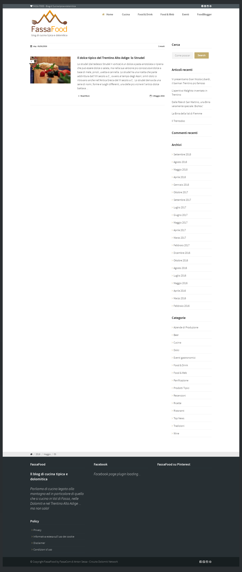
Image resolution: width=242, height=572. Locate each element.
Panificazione (181, 380)
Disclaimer (39, 543)
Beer (176, 335)
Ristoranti (179, 410)
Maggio (47, 454)
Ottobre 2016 (181, 260)
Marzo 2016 (180, 298)
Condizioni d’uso (42, 549)
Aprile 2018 (180, 177)
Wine (176, 433)
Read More (85, 96)
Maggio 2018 (181, 169)
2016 (38, 454)
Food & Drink (145, 14)
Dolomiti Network (108, 561)
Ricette (177, 403)
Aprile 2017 (180, 230)
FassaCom (65, 561)
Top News (179, 418)
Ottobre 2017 (181, 192)
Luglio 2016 (180, 275)
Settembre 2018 (182, 154)
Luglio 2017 (180, 207)
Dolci (176, 350)
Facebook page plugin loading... (117, 474)
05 (55, 454)
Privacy (37, 530)
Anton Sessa (80, 561)
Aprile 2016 (180, 290)
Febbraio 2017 (182, 245)
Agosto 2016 (180, 268)
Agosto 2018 (180, 162)
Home (109, 14)
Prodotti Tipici (181, 388)
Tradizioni (179, 426)
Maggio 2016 (181, 283)
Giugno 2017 (181, 215)
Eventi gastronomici (185, 357)
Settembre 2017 (182, 200)
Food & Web (167, 14)
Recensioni (180, 395)
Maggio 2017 (181, 222)
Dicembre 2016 (182, 253)
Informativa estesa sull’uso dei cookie (53, 536)
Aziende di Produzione (186, 327)
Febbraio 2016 (182, 306)
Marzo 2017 (180, 237)
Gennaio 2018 (181, 184)
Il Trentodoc (178, 121)
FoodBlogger (204, 14)
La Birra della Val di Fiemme (187, 113)
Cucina (126, 14)
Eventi (185, 14)
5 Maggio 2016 (159, 96)
